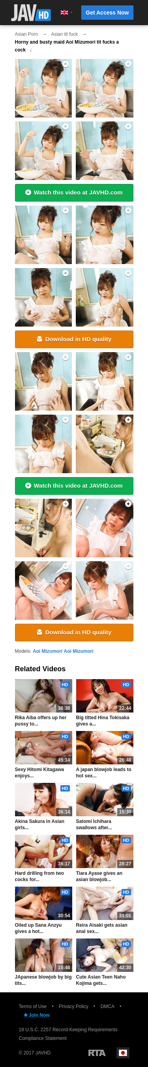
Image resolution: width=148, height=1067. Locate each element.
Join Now (36, 1015)
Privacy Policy (73, 1006)
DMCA (107, 1006)
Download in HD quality (74, 339)
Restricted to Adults (97, 1053)
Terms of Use (33, 1006)
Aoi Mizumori (47, 651)
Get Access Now (107, 12)
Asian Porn (26, 34)
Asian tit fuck (64, 34)
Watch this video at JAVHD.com (73, 192)
